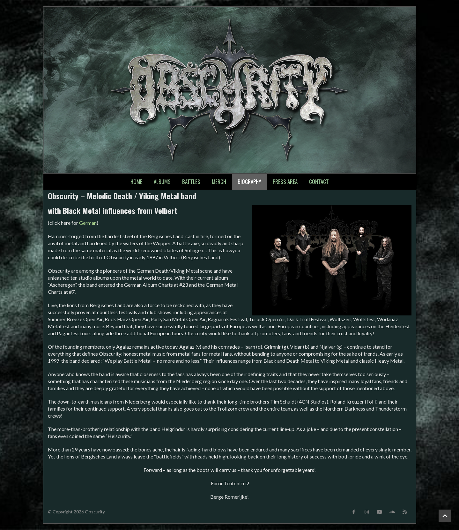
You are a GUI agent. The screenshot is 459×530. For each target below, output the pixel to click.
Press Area (285, 181)
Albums (162, 181)
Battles (191, 181)
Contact (319, 181)
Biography (249, 181)
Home (136, 181)
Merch (219, 181)
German (88, 223)
